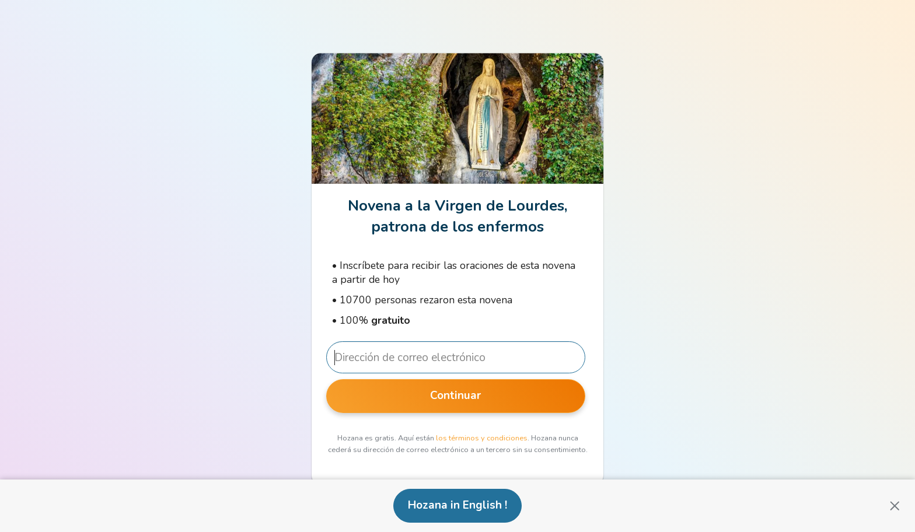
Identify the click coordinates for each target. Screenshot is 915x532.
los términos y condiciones (482, 438)
